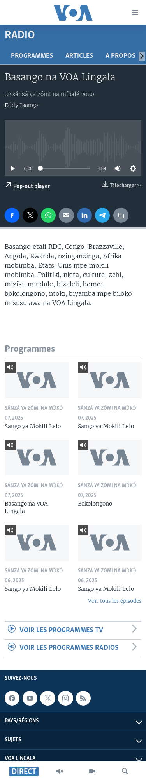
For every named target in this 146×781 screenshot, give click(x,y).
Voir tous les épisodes (114, 601)
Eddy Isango (21, 105)
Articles (79, 56)
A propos (120, 56)
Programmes (32, 56)
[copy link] (120, 215)
